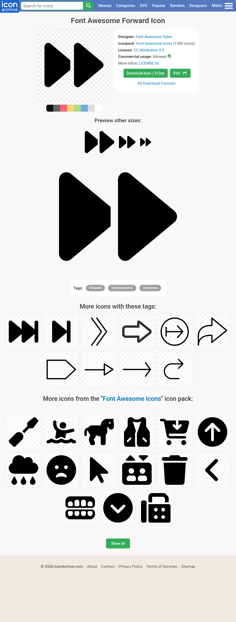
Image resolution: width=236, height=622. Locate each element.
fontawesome (122, 288)
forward (95, 288)
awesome (150, 288)
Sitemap (188, 566)
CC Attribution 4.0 (149, 50)
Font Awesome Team (154, 36)
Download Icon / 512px (146, 73)
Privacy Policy (130, 566)
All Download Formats (157, 83)
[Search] (88, 5)
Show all (118, 543)
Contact (108, 566)
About (92, 566)
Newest (104, 5)
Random (177, 5)
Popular (158, 5)
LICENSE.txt (149, 63)
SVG (143, 5)
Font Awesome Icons (154, 43)
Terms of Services (161, 566)
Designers (198, 5)
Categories (125, 5)
